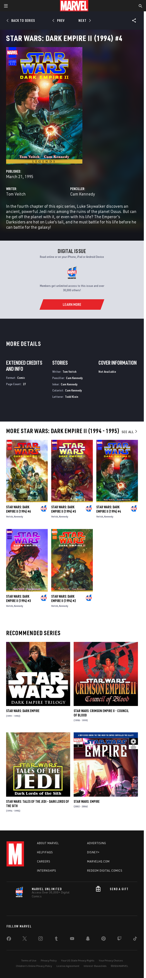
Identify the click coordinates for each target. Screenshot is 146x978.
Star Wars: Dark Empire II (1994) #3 (18, 598)
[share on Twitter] (24, 939)
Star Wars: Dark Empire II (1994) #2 (63, 598)
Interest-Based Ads (95, 966)
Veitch (9, 516)
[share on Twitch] (119, 939)
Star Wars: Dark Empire (22, 711)
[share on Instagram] (40, 939)
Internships (46, 870)
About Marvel (48, 843)
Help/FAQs (45, 852)
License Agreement (67, 966)
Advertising (96, 843)
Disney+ (93, 852)
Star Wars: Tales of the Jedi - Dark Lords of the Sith (37, 803)
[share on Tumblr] (56, 939)
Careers (43, 861)
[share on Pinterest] (103, 939)
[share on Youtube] (72, 939)
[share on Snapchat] (88, 939)
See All (130, 432)
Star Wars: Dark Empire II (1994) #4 (108, 509)
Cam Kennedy (82, 193)
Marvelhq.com (98, 861)
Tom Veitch (16, 193)
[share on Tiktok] (135, 939)
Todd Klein (71, 396)
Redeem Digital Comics (104, 870)
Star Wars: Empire (87, 801)
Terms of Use (28, 960)
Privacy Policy (49, 960)
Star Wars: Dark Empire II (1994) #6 (18, 509)
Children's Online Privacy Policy (34, 966)
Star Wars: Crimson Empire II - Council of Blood (101, 713)
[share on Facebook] (9, 939)
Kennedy (18, 516)
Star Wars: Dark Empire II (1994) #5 (63, 509)
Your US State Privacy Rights (77, 960)
